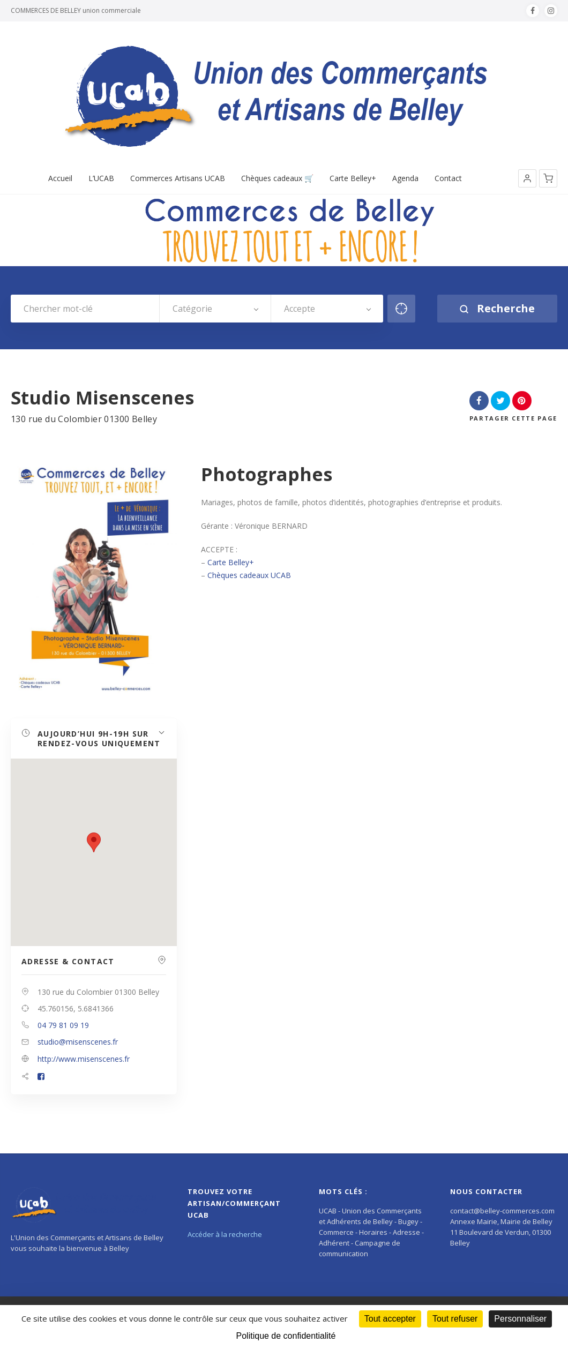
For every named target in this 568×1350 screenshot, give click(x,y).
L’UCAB (101, 178)
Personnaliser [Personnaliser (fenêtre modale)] (520, 1318)
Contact (448, 178)
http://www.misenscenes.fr (84, 1059)
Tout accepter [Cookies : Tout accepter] (390, 1318)
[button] (527, 178)
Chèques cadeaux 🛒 (277, 178)
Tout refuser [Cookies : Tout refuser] (454, 1318)
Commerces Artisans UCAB (177, 178)
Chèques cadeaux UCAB (249, 575)
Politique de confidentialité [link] (286, 1335)
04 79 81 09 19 (63, 1025)
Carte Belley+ (353, 178)
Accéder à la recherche (225, 1234)
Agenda (405, 178)
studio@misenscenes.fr (78, 1042)
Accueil (60, 178)
